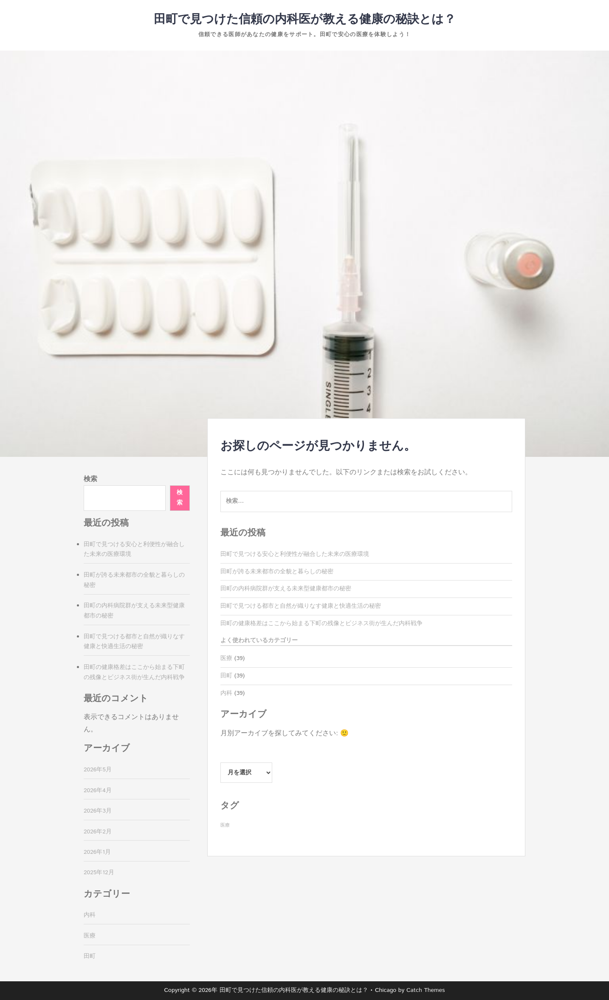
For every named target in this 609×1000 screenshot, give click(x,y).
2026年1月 (97, 852)
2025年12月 (99, 872)
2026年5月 (98, 769)
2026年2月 (98, 831)
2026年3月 (98, 811)
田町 (226, 675)
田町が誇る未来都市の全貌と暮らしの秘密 (276, 571)
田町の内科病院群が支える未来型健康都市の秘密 (285, 588)
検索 (90, 479)
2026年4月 (98, 790)
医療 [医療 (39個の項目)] (225, 825)
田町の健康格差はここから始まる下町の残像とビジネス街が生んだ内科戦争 (321, 623)
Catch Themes (425, 990)
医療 (226, 658)
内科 (226, 693)
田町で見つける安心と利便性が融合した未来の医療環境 (294, 554)
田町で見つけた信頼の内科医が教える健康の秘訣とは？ (305, 19)
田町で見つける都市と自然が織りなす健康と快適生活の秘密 (300, 606)
